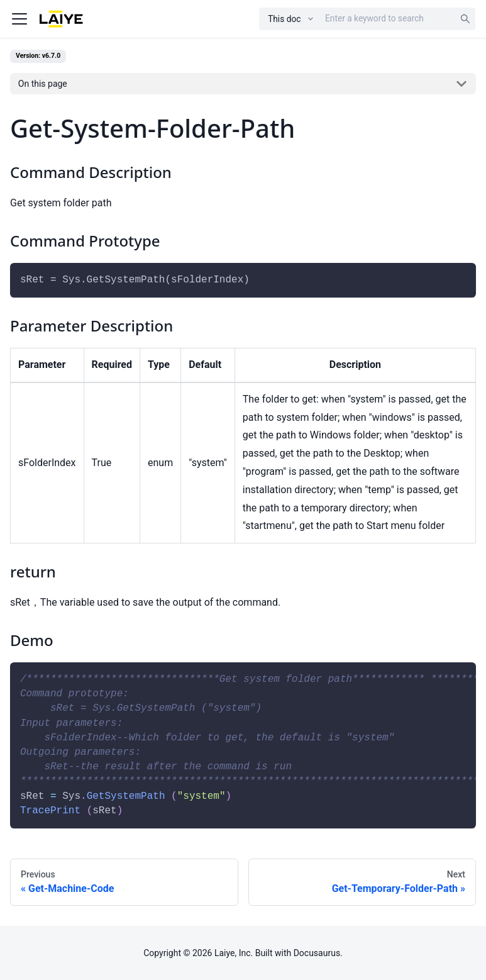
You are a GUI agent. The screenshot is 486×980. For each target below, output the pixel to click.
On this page (42, 84)
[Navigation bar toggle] (19, 18)
